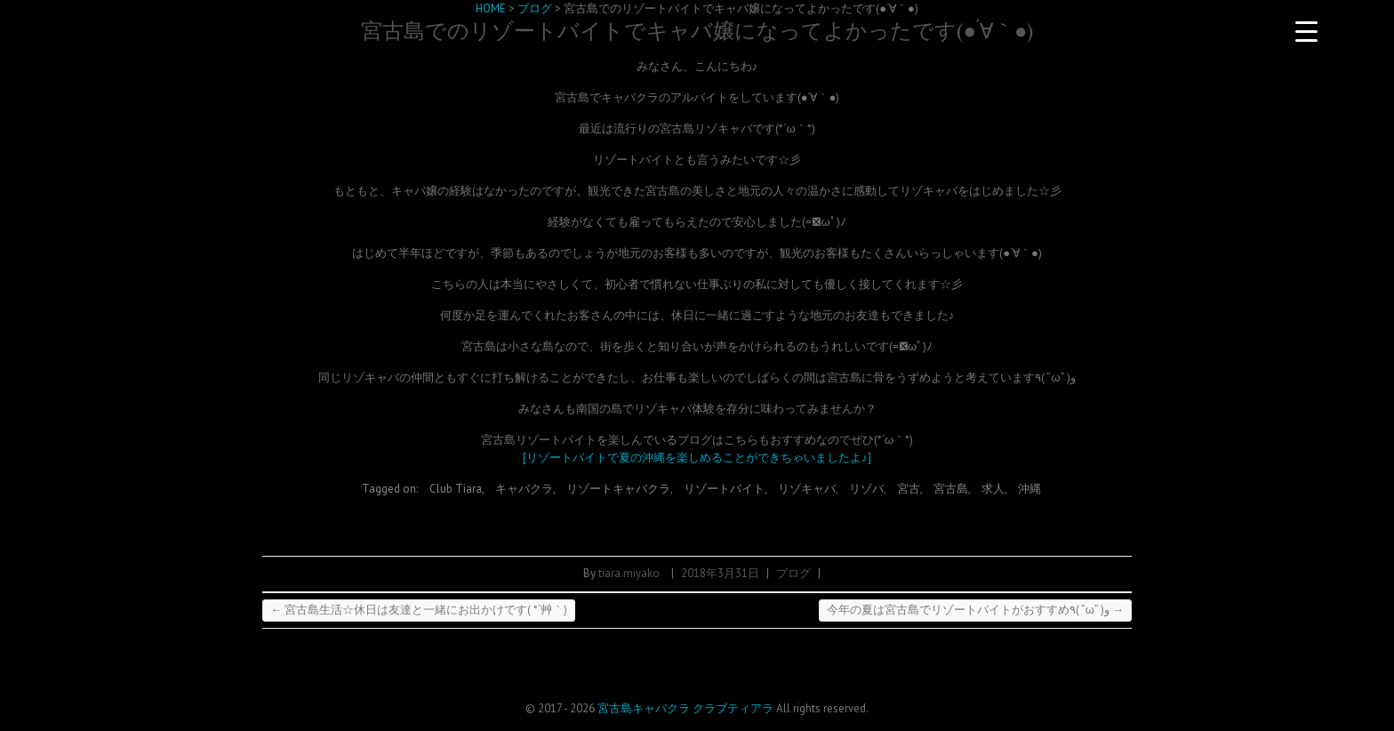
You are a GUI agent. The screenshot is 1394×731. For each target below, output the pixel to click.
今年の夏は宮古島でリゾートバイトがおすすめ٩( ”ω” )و (975, 609)
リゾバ (866, 488)
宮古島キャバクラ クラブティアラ (685, 708)
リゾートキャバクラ (618, 488)
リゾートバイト (724, 488)
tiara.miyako (629, 573)
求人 (993, 488)
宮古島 (950, 488)
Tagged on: (391, 488)
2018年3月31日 (720, 573)
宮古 (908, 488)
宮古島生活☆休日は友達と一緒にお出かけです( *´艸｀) (418, 609)
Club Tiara (455, 488)
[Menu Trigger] (1307, 31)
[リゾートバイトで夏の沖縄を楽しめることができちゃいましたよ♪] (697, 457)
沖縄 (1029, 488)
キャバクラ (524, 488)
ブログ (793, 573)
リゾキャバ (807, 488)
